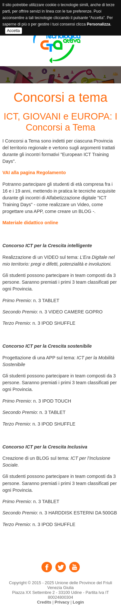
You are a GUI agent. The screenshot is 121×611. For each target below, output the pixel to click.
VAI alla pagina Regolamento (34, 172)
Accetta (13, 30)
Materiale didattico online (30, 222)
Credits (44, 602)
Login (78, 602)
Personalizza (98, 24)
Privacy (62, 602)
